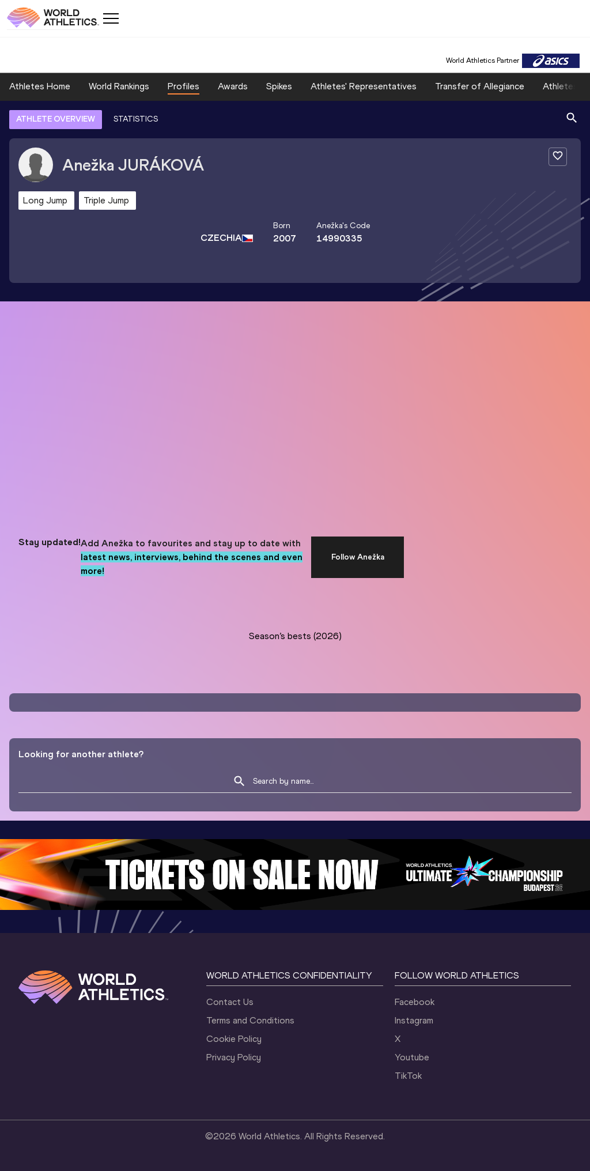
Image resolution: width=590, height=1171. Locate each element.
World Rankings (119, 86)
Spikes (279, 86)
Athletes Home (39, 86)
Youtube (412, 1057)
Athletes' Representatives (364, 86)
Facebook (414, 1001)
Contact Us (230, 1001)
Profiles (183, 86)
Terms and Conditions (250, 1020)
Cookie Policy (234, 1038)
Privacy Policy (233, 1057)
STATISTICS (136, 119)
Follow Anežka (357, 557)
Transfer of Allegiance (479, 86)
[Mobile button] (110, 18)
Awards (233, 86)
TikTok (408, 1075)
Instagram (414, 1020)
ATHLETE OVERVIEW (55, 119)
